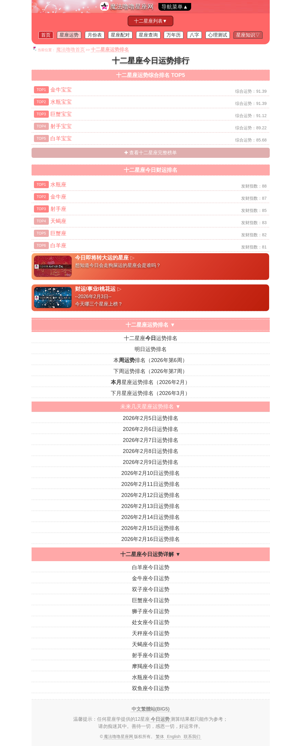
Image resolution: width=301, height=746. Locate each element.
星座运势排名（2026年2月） (150, 382)
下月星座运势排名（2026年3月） (150, 393)
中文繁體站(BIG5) (151, 709)
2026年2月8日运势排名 (150, 451)
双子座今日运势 (150, 589)
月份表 (95, 34)
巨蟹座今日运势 (150, 600)
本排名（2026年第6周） (150, 360)
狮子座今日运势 (150, 611)
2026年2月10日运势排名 (150, 473)
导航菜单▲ (174, 7)
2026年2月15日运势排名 (150, 528)
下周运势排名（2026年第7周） (150, 371)
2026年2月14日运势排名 (150, 517)
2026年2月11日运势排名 (150, 484)
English (174, 736)
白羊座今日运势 (150, 567)
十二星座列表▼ (150, 20)
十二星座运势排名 (150, 338)
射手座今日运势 (150, 655)
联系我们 (192, 736)
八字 (194, 34)
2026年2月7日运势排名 (150, 440)
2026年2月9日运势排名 (150, 462)
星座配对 (120, 34)
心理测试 (217, 34)
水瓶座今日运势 (150, 677)
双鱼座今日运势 (150, 688)
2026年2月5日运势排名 (150, 418)
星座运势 (69, 34)
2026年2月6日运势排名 (150, 429)
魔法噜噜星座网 (132, 6)
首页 (46, 34)
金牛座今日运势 (150, 578)
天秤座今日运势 (150, 633)
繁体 (160, 736)
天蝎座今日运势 (150, 644)
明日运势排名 (151, 349)
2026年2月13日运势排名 (150, 506)
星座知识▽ (248, 34)
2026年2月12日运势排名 (150, 495)
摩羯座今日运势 (150, 666)
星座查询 (148, 34)
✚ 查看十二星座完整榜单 (150, 152)
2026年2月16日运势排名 (150, 539)
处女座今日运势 (150, 622)
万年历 (173, 34)
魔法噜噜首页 (70, 49)
